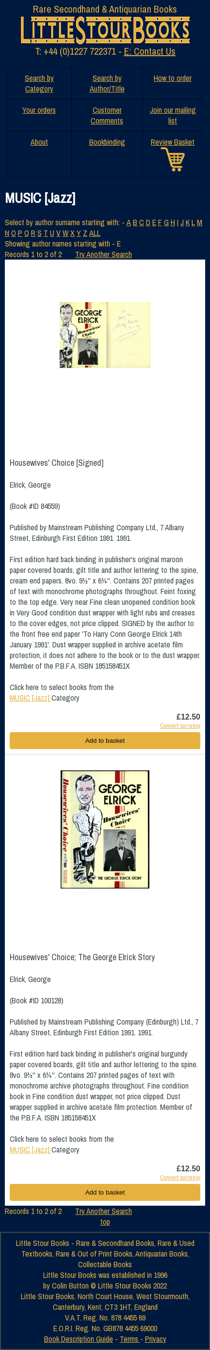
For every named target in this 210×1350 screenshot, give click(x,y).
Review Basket (172, 142)
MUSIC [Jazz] (30, 697)
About (39, 142)
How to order (173, 78)
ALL (94, 233)
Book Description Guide (78, 1339)
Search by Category (39, 83)
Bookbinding (107, 142)
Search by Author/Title (107, 83)
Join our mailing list (173, 115)
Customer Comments (107, 115)
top (105, 1221)
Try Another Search (103, 254)
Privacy (155, 1339)
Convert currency (180, 725)
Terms (130, 1339)
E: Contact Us (150, 51)
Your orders (39, 110)
